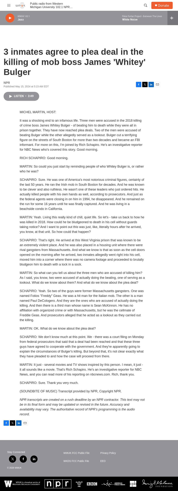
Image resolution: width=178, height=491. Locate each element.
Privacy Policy (108, 453)
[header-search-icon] (145, 5)
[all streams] (172, 18)
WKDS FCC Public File (76, 461)
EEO (103, 461)
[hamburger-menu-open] (8, 5)
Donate (163, 5)
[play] (10, 18)
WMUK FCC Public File (76, 453)
